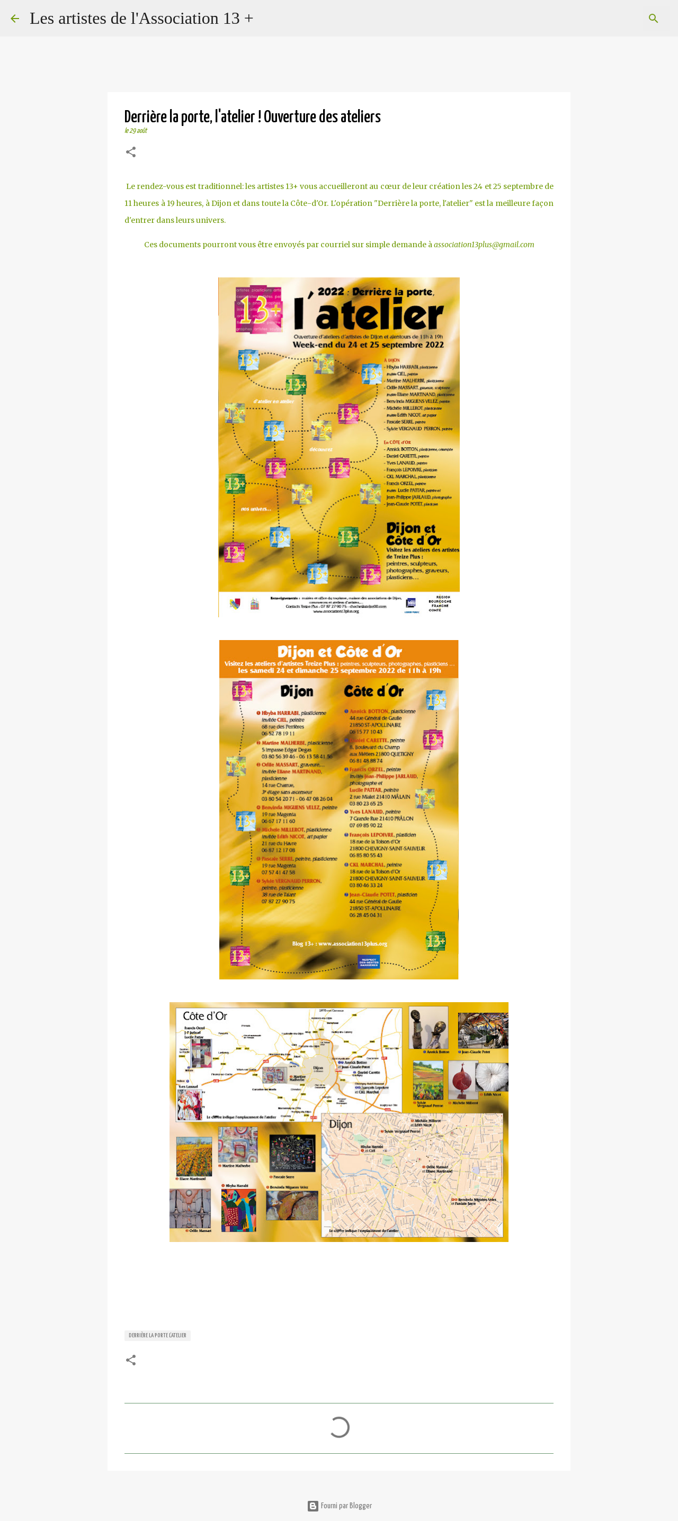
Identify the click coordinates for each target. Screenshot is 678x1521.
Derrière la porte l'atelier (157, 1335)
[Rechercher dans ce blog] (614, 18)
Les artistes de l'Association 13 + (142, 18)
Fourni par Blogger (339, 1506)
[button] (130, 153)
